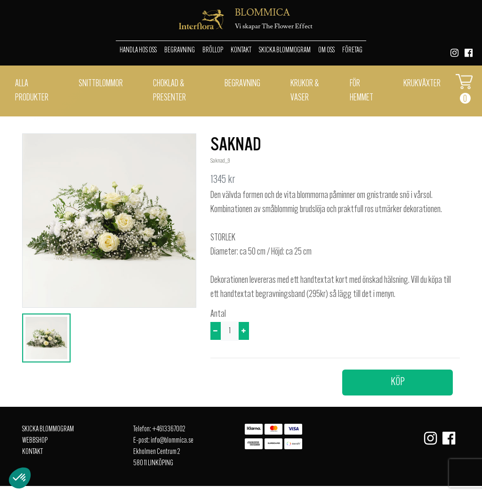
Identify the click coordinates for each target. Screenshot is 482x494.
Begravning (179, 50)
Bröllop (212, 50)
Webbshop (35, 441)
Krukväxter (422, 84)
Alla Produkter (31, 91)
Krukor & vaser (304, 91)
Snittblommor (101, 84)
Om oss (326, 50)
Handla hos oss (138, 50)
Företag (352, 50)
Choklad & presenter (169, 91)
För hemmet (361, 91)
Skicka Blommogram (285, 50)
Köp (398, 382)
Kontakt (241, 50)
